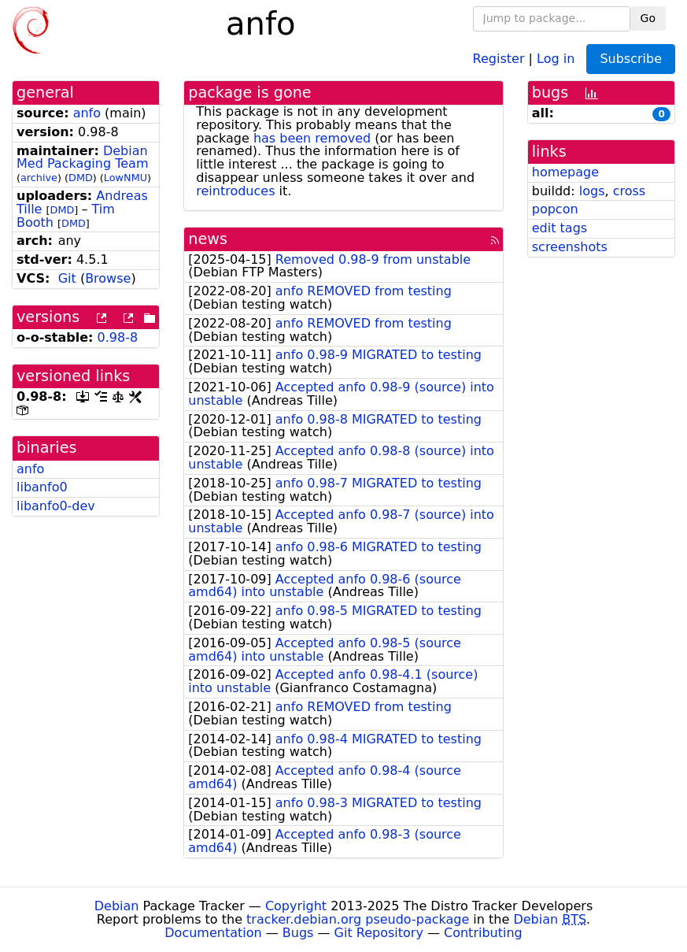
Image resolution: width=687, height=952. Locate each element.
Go (648, 18)
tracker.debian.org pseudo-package (357, 919)
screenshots (570, 246)
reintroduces (235, 190)
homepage (565, 172)
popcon (555, 209)
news (207, 239)
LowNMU (125, 177)
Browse (108, 278)
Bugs (298, 932)
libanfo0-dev (56, 505)
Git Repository (378, 932)
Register (499, 57)
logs (592, 190)
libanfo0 (42, 487)
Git (67, 278)
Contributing (483, 932)
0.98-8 (118, 337)
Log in (555, 57)
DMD (80, 177)
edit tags (559, 227)
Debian (116, 905)
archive (38, 177)
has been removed (312, 138)
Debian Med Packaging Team (82, 157)
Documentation (212, 932)
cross (629, 190)
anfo (87, 113)
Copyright (296, 905)
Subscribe (631, 58)
